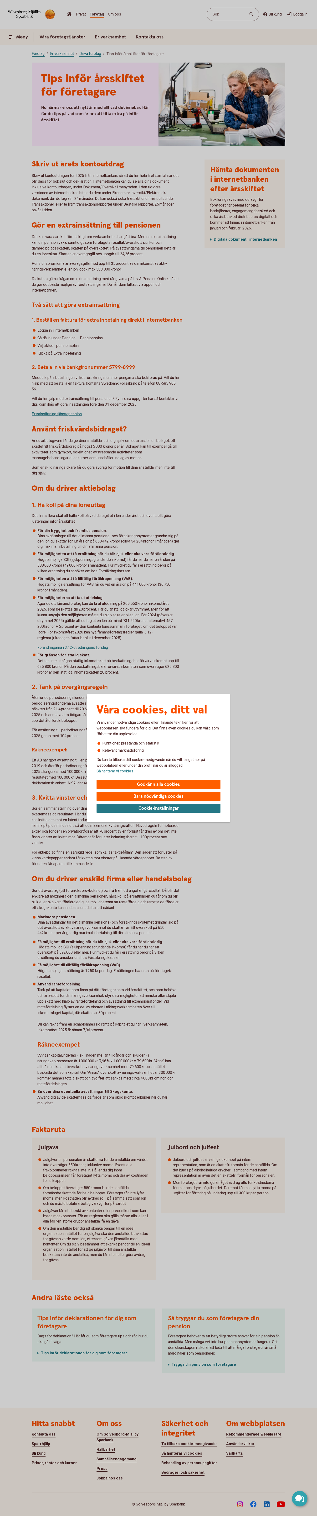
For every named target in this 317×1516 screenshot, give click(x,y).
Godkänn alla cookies (158, 784)
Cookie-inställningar (158, 808)
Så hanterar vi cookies (115, 771)
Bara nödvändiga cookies (158, 796)
